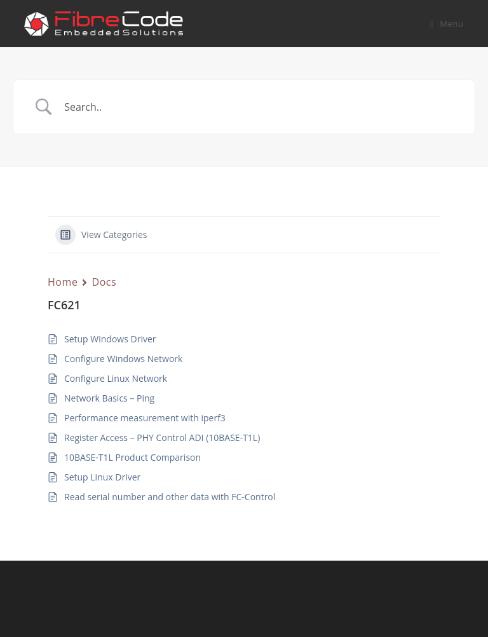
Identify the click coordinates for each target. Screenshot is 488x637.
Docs (104, 282)
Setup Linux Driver (102, 477)
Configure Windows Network (123, 359)
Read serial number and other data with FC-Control (169, 497)
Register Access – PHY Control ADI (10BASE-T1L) (162, 437)
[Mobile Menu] (447, 23)
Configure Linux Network (115, 378)
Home (63, 282)
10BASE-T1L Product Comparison (132, 457)
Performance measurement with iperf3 (145, 418)
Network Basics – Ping (109, 398)
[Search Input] (260, 107)
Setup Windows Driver (110, 339)
